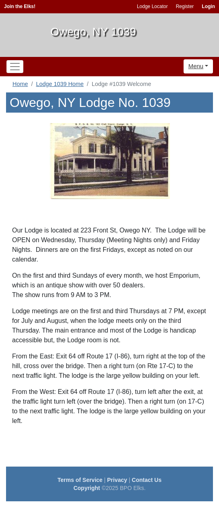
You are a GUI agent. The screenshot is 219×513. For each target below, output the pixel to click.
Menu (196, 66)
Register (185, 6)
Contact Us (146, 480)
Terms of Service (80, 480)
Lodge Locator (152, 6)
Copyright (86, 488)
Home (20, 84)
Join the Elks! (19, 6)
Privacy (117, 480)
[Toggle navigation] (14, 66)
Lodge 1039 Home (59, 84)
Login (208, 6)
